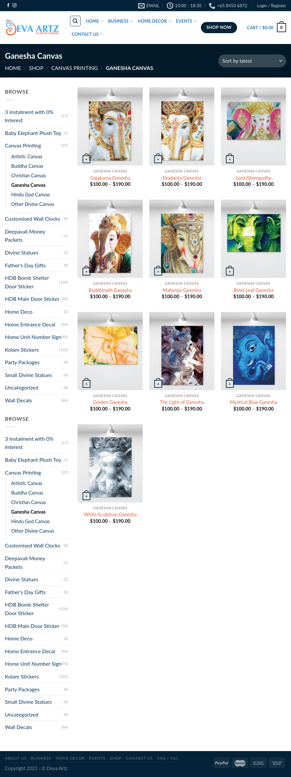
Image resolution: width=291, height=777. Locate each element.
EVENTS (186, 21)
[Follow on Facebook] (8, 5)
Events (97, 758)
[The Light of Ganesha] (181, 351)
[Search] (75, 21)
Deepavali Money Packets (25, 235)
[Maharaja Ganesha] (181, 239)
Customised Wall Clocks (32, 218)
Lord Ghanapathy (253, 178)
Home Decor (70, 758)
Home (13, 68)
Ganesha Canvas (28, 185)
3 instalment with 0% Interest (29, 116)
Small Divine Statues (28, 375)
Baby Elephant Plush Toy (33, 133)
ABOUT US (16, 758)
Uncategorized (21, 387)
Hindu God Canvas (30, 194)
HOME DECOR (154, 21)
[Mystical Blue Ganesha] (253, 351)
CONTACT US (87, 34)
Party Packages (22, 362)
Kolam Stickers (22, 349)
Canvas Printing (74, 68)
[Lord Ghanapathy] (253, 126)
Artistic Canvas (26, 156)
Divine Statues (21, 252)
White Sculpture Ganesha (110, 514)
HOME (95, 21)
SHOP (36, 68)
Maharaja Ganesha (182, 290)
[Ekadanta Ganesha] (181, 126)
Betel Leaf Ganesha (253, 290)
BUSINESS (120, 21)
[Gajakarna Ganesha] (110, 126)
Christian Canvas (28, 175)
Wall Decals (18, 400)
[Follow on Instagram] (14, 5)
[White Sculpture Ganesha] (110, 463)
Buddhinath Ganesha (110, 290)
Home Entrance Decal (30, 324)
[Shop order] (252, 61)
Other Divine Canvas (32, 204)
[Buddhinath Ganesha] (110, 239)
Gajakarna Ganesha (110, 178)
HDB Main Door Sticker (32, 299)
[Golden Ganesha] (110, 351)
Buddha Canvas (27, 166)
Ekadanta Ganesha (182, 178)
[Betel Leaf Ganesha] (253, 239)
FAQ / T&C (168, 758)
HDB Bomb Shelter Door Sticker (27, 282)
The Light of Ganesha (182, 402)
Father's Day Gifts (25, 265)
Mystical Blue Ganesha (253, 402)
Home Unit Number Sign (33, 337)
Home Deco (19, 311)
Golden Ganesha (110, 402)
